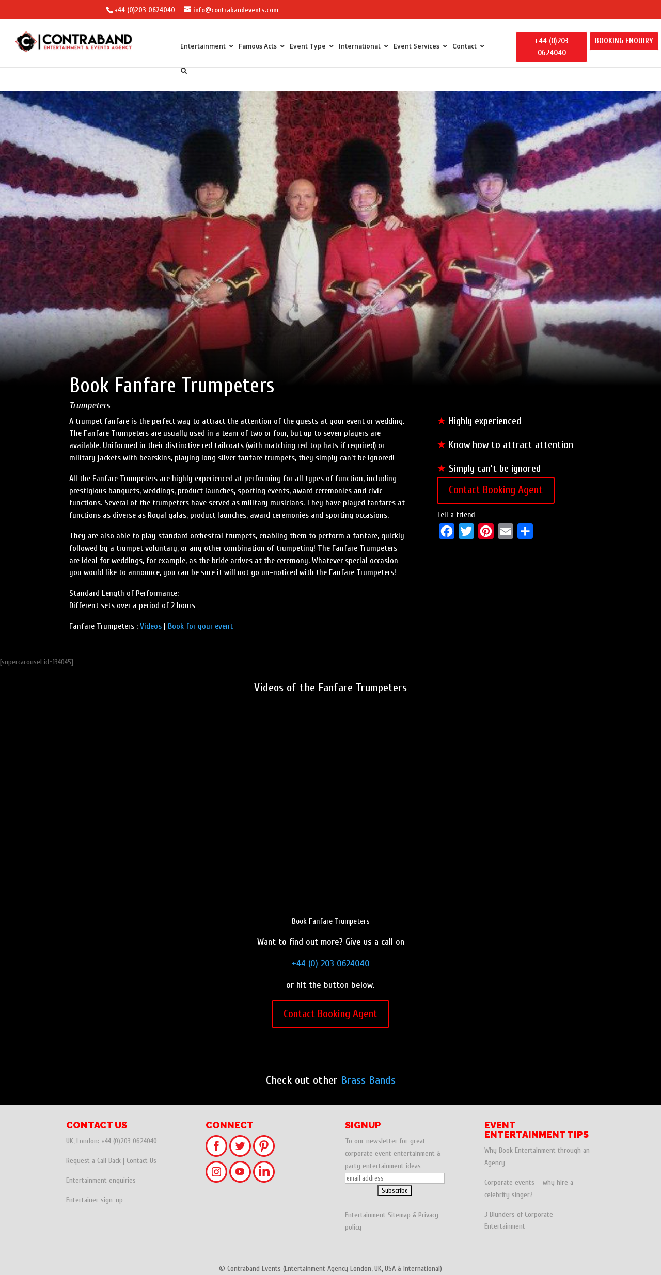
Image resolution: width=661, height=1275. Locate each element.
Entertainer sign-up (94, 1200)
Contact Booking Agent (496, 490)
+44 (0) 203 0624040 (331, 963)
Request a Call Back (93, 1160)
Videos (151, 626)
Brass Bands (368, 1080)
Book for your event (200, 626)
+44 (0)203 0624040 (144, 10)
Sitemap (399, 1214)
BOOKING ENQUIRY (624, 41)
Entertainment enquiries (101, 1180)
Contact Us (141, 1160)
